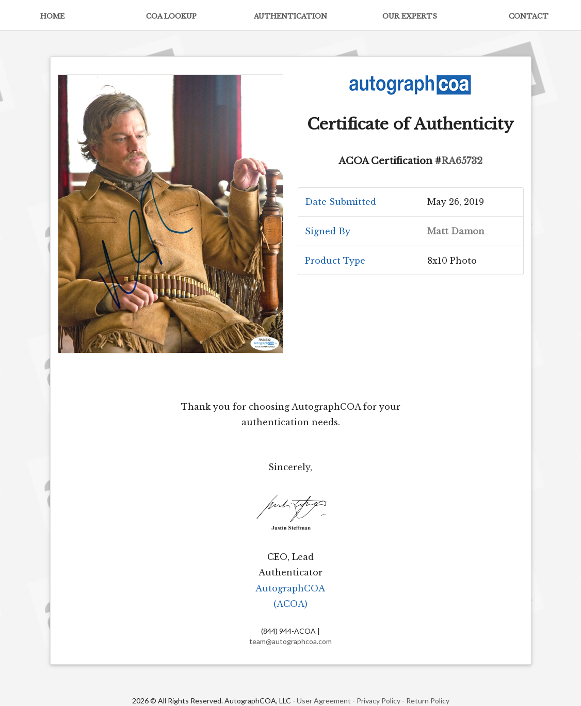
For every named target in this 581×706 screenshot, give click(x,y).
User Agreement (324, 700)
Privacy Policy (378, 700)
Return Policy (427, 700)
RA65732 (461, 161)
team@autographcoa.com (290, 641)
